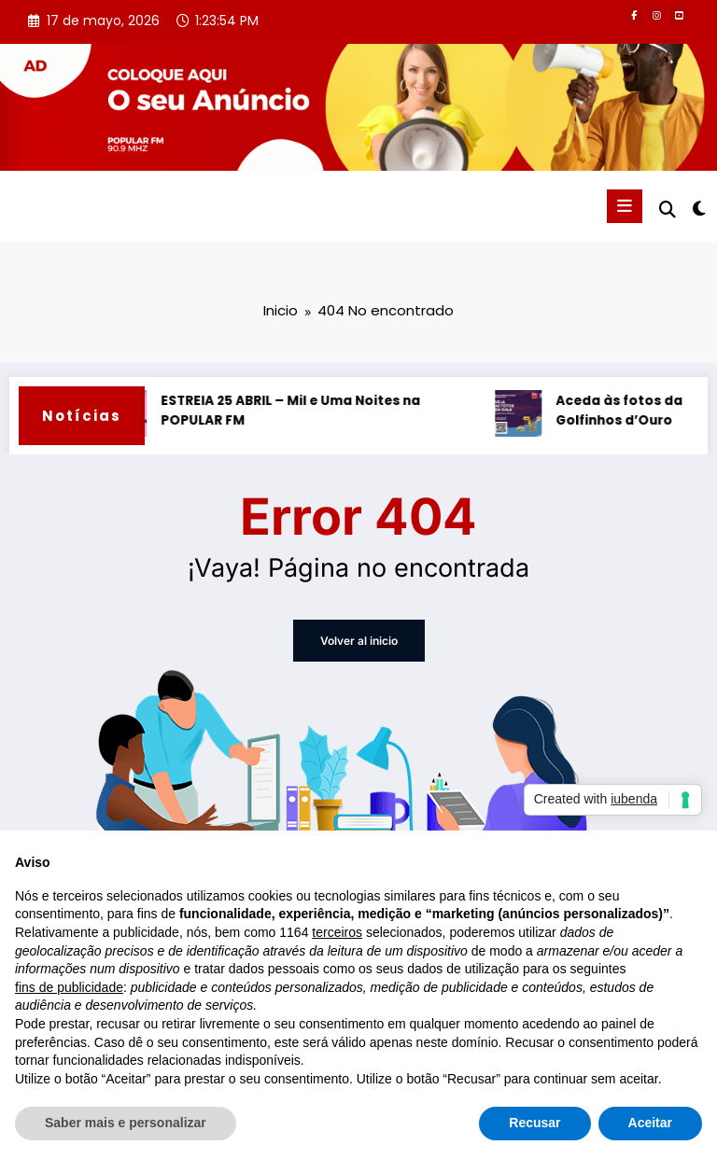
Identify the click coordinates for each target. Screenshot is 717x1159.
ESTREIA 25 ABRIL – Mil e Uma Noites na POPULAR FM (294, 411)
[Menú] (624, 206)
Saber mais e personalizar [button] (125, 1122)
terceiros (337, 932)
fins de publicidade (69, 987)
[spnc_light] (698, 208)
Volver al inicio (359, 641)
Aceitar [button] (650, 1122)
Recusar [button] (534, 1122)
